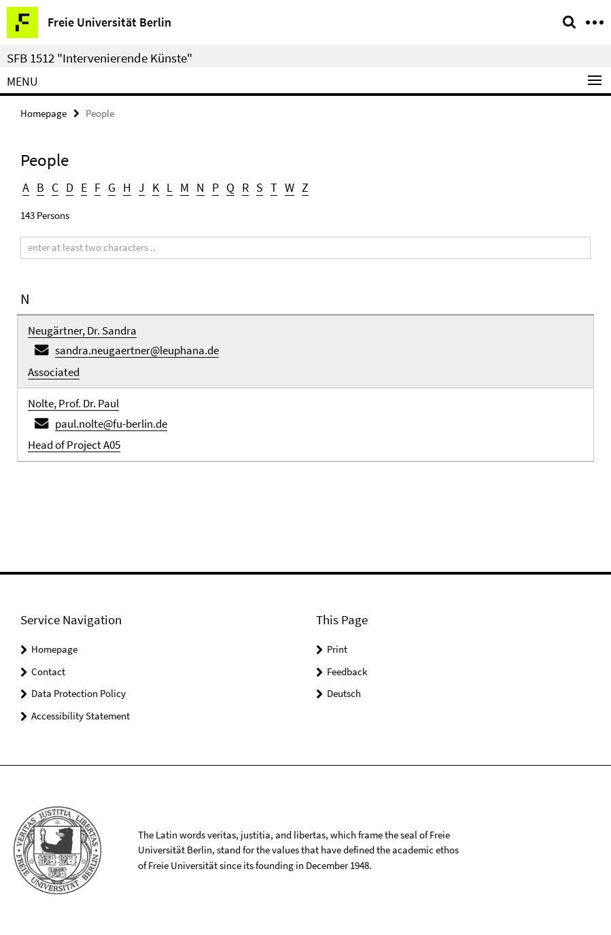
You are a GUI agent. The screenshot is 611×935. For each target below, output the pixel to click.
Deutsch (344, 693)
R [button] (245, 187)
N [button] (200, 187)
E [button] (84, 187)
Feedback (347, 671)
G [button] (112, 187)
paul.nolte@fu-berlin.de (111, 423)
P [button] (215, 187)
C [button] (55, 187)
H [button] (127, 187)
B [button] (40, 187)
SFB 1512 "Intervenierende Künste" (99, 58)
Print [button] (337, 649)
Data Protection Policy (78, 693)
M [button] (184, 187)
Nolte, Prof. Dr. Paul (73, 403)
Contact (48, 671)
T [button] (273, 187)
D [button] (69, 187)
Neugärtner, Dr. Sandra (82, 330)
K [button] (155, 187)
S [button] (259, 187)
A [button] (25, 187)
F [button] (97, 187)
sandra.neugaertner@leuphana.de (137, 350)
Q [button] (230, 187)
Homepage (43, 113)
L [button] (170, 187)
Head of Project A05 (74, 444)
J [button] (142, 187)
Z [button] (305, 187)
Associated (54, 371)
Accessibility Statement (80, 715)
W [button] (289, 187)
